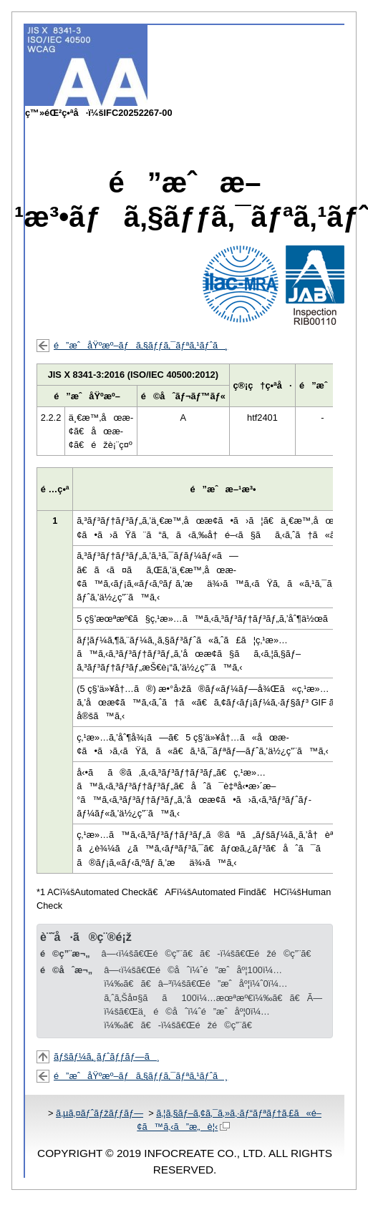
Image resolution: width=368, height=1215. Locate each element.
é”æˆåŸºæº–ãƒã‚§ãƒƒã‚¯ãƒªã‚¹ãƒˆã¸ (141, 345)
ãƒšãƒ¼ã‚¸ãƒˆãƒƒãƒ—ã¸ (107, 1056)
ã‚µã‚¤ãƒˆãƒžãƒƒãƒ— (99, 1113)
